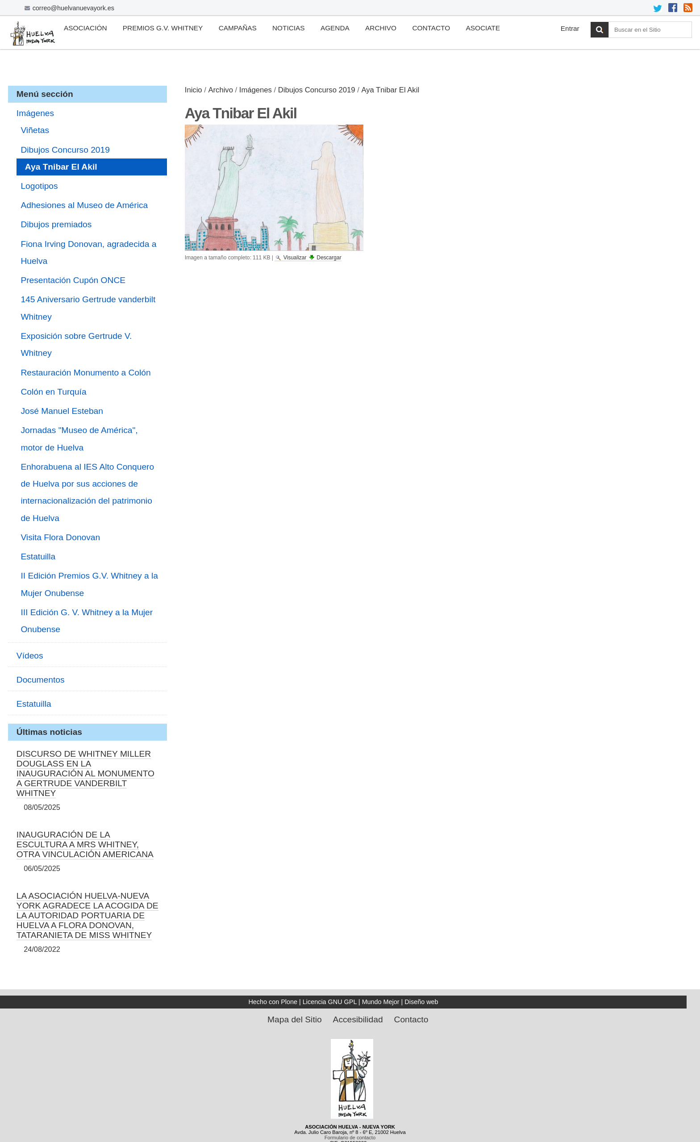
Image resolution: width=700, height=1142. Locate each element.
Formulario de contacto (350, 1137)
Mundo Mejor (381, 1001)
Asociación (85, 28)
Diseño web (421, 1001)
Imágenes (255, 90)
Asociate (483, 28)
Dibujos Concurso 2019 (316, 90)
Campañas (238, 28)
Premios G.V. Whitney (163, 28)
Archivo (380, 28)
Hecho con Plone (272, 1001)
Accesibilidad (358, 1019)
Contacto (431, 28)
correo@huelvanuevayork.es (73, 8)
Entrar (570, 28)
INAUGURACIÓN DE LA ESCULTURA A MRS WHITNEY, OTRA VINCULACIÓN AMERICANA (85, 844)
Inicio (193, 90)
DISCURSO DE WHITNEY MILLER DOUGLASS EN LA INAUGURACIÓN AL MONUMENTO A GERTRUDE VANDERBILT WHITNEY (85, 773)
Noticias (288, 28)
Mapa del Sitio (294, 1019)
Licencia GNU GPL (330, 1001)
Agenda (335, 28)
